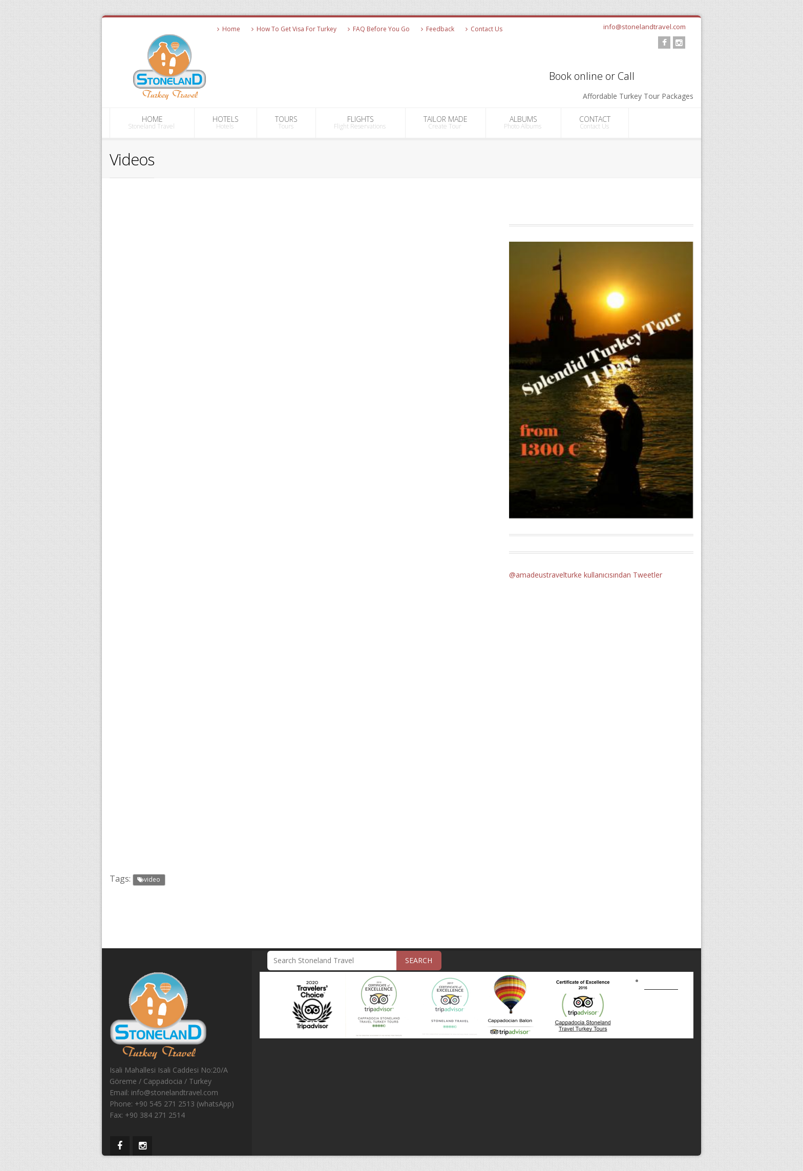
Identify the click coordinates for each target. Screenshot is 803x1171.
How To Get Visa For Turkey (293, 29)
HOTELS (226, 122)
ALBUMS (523, 122)
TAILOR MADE (446, 122)
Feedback (437, 29)
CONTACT (594, 122)
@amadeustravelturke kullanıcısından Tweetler (585, 575)
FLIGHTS (360, 122)
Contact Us (484, 29)
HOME (152, 122)
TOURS (286, 122)
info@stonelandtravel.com (644, 26)
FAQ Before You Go (379, 29)
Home (228, 29)
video (148, 879)
